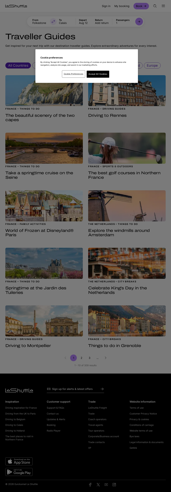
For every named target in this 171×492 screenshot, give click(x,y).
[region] (86, 66)
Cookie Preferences (73, 74)
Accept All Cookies (98, 74)
